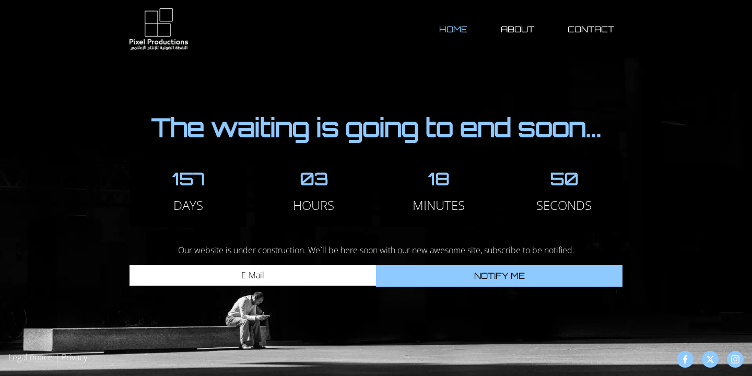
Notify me (499, 276)
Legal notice (30, 357)
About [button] (517, 29)
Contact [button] (591, 29)
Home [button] (453, 29)
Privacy (74, 357)
